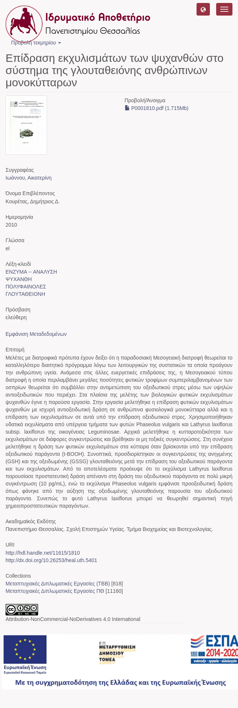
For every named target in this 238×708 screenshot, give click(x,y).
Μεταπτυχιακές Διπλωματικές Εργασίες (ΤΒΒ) (58, 584)
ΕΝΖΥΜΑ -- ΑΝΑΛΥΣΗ (31, 272)
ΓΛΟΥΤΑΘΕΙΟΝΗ (25, 294)
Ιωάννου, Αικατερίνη (28, 178)
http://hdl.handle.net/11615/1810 (43, 553)
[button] (203, 9)
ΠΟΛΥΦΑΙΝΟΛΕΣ (26, 287)
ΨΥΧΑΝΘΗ (19, 279)
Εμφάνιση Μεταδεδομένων (36, 334)
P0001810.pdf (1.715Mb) (157, 108)
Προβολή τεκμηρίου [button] (36, 43)
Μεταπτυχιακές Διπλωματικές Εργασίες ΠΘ (55, 591)
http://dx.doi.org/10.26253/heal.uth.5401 (51, 560)
